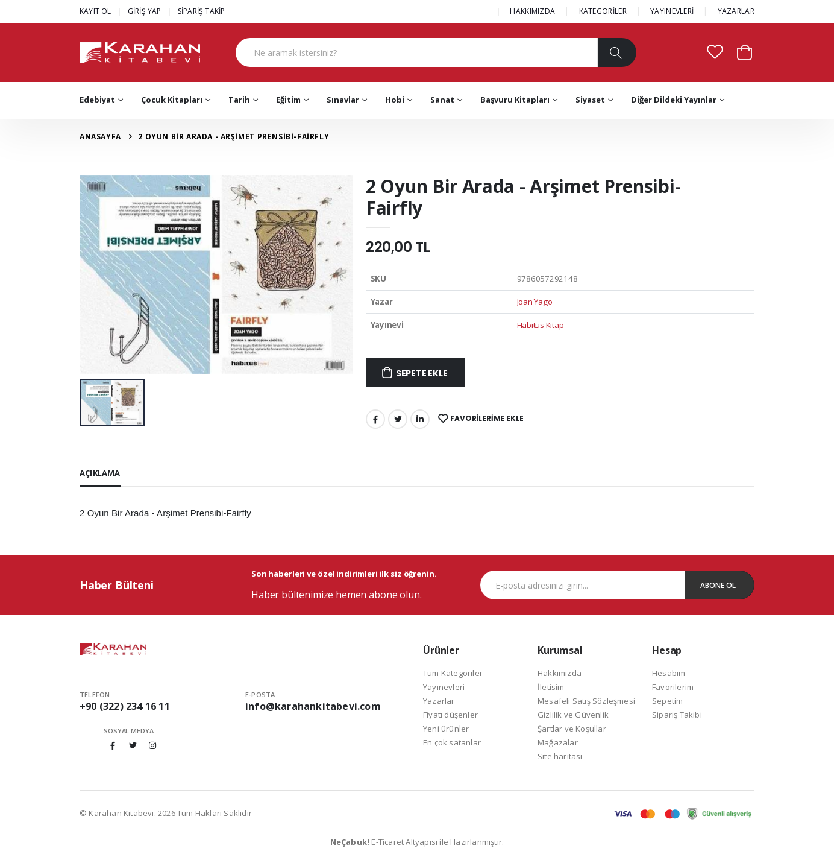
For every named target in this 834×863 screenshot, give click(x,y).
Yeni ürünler (446, 728)
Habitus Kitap (540, 325)
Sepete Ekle (422, 373)
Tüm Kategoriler (453, 673)
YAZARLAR (736, 11)
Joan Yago (535, 301)
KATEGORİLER (603, 11)
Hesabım (668, 673)
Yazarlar (439, 700)
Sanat (442, 99)
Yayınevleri (444, 686)
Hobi (394, 99)
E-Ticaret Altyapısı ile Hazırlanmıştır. (417, 841)
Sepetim (667, 700)
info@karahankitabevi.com (313, 706)
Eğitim (288, 99)
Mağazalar (558, 742)
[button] (744, 51)
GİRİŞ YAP (144, 11)
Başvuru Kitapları (515, 99)
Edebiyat (97, 99)
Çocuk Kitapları (171, 99)
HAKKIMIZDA (532, 11)
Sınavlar (343, 99)
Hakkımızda (560, 673)
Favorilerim (673, 686)
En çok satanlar (452, 742)
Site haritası (560, 756)
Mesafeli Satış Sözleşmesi (586, 700)
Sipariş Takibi (677, 714)
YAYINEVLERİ (672, 11)
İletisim (551, 686)
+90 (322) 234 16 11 (125, 706)
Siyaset (590, 99)
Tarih (239, 99)
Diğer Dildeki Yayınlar (673, 99)
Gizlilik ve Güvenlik (573, 714)
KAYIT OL (95, 11)
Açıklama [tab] (100, 472)
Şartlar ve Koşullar (572, 728)
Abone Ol (718, 585)
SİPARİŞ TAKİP (201, 11)
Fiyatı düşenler (450, 714)
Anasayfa (100, 136)
